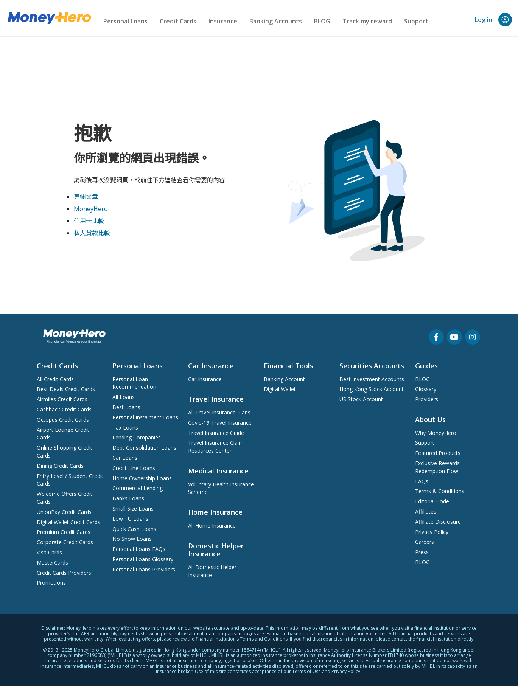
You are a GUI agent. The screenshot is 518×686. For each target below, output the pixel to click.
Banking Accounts (275, 21)
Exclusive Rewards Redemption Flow (437, 467)
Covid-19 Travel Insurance (220, 422)
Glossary (425, 389)
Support (416, 21)
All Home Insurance (212, 525)
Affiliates (425, 511)
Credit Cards (178, 21)
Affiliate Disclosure (438, 521)
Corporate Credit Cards (65, 542)
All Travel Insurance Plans (219, 412)
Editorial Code (432, 501)
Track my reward (367, 21)
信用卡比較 (89, 221)
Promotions (51, 582)
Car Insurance (205, 379)
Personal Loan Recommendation (134, 383)
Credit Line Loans (133, 468)
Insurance (222, 21)
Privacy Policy (431, 531)
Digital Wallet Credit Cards (68, 522)
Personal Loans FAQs (138, 549)
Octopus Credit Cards (63, 419)
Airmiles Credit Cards (62, 399)
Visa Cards (49, 552)
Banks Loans (128, 498)
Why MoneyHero (435, 432)
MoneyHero (91, 209)
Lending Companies (136, 437)
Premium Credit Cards (63, 531)
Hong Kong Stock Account (371, 389)
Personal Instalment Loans (145, 417)
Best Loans (126, 407)
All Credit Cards (55, 379)
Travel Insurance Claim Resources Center (216, 446)
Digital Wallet (280, 389)
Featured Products (437, 452)
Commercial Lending (137, 488)
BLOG (322, 21)
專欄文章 (86, 196)
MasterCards (52, 562)
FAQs (421, 481)
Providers (426, 399)
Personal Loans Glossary (142, 559)
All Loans (123, 396)
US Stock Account (361, 399)
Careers (424, 541)
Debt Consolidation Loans (144, 447)
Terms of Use (306, 671)
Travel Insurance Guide (216, 432)
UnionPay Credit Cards (64, 511)
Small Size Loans (133, 508)
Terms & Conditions (439, 491)
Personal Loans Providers (143, 569)
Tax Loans (125, 427)
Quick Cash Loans (134, 528)
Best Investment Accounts (371, 379)
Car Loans (124, 457)
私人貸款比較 (92, 233)
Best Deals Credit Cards (66, 389)
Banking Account (284, 379)
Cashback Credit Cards (64, 409)
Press (422, 552)
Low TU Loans (130, 518)
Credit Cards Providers (64, 572)
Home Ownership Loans (142, 478)
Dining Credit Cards (60, 465)
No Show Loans (132, 538)
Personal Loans (125, 21)
